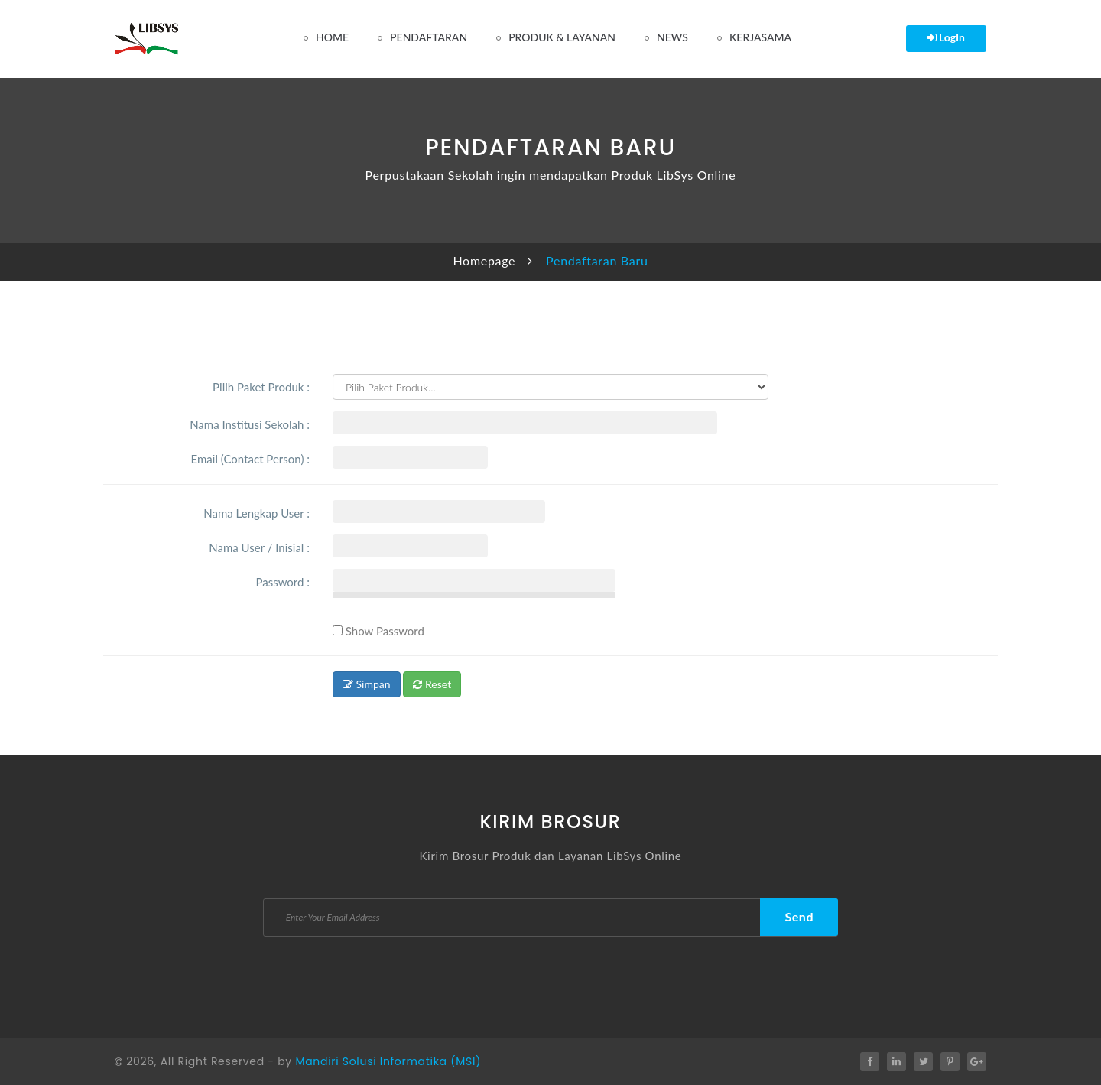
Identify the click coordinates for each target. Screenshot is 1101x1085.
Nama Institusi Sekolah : (250, 424)
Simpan (367, 683)
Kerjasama (760, 37)
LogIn (946, 37)
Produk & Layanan (561, 37)
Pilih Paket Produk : (261, 387)
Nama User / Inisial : (259, 547)
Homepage (484, 260)
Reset (432, 683)
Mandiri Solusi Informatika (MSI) (388, 1061)
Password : (282, 582)
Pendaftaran (428, 37)
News (672, 37)
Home (332, 37)
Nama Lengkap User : (256, 513)
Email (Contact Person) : (250, 459)
